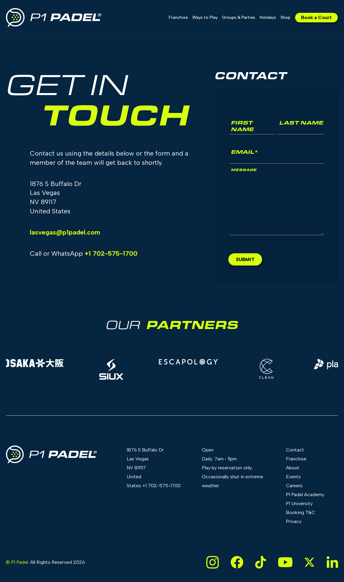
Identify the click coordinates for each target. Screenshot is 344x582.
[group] (112, 369)
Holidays (268, 17)
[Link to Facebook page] (237, 562)
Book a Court (316, 17)
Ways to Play (205, 17)
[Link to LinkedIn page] (332, 562)
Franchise (178, 17)
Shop (285, 17)
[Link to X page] (309, 562)
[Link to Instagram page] (212, 562)
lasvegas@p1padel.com (65, 232)
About (292, 468)
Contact (295, 450)
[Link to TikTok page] (260, 562)
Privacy (293, 521)
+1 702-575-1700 (111, 253)
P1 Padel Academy (305, 494)
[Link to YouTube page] (285, 562)
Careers (294, 485)
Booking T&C (300, 512)
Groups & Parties (238, 17)
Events (293, 476)
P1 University (299, 503)
